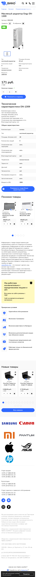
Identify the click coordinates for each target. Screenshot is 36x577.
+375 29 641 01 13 (8, 493)
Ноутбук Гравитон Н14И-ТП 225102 (26, 384)
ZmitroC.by (24, 570)
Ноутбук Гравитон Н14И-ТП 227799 (9, 384)
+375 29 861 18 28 (8, 477)
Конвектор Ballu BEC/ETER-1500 (25, 214)
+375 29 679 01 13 (8, 486)
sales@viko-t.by (6, 265)
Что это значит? (6, 575)
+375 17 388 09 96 (8, 473)
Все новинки (18, 410)
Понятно (26, 574)
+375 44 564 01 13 (8, 475)
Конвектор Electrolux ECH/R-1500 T (8, 215)
